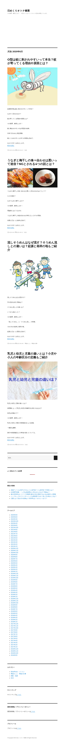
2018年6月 (14, 611)
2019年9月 (14, 580)
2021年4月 (14, 540)
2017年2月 (14, 644)
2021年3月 (14, 542)
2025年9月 (14, 515)
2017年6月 (14, 636)
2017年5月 (14, 638)
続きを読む (10, 145)
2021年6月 (14, 536)
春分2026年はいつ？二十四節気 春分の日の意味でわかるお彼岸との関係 (33, 494)
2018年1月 (14, 621)
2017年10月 (14, 628)
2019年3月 (14, 592)
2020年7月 (14, 559)
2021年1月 (14, 546)
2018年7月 (14, 609)
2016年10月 (14, 653)
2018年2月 (14, 619)
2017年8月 (14, 632)
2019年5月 (14, 588)
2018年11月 (14, 601)
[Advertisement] (38, 34)
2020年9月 (14, 554)
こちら (19, 694)
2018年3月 (14, 617)
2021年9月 (14, 529)
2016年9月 (14, 655)
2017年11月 (14, 626)
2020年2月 (14, 569)
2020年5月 (14, 563)
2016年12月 (14, 649)
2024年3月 (14, 519)
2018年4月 (14, 615)
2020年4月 (14, 565)
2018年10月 (14, 603)
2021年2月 (14, 544)
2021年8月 (14, 531)
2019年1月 (14, 596)
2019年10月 (14, 577)
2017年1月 (14, 647)
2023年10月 (14, 521)
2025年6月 (14, 517)
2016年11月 (14, 651)
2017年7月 (14, 634)
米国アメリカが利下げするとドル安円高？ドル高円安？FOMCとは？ (32, 490)
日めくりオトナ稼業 (18, 10)
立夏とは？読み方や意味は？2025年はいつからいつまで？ (29, 498)
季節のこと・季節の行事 (31, 343)
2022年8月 (14, 525)
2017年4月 (14, 640)
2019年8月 (14, 582)
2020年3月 (14, 567)
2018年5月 (14, 613)
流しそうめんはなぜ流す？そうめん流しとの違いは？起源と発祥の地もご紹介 (32, 246)
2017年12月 (14, 624)
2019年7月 (14, 584)
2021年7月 (14, 534)
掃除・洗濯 (14, 676)
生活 (26, 150)
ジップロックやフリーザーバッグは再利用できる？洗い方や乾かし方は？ (34, 496)
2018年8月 (14, 607)
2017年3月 (14, 642)
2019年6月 (14, 586)
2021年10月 (14, 527)
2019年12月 (14, 573)
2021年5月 (14, 538)
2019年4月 (14, 590)
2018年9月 (14, 605)
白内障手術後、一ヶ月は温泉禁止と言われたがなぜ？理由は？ (30, 492)
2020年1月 (14, 571)
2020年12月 (14, 548)
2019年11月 (14, 575)
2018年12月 (14, 598)
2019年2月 (14, 594)
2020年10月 (14, 552)
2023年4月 (14, 523)
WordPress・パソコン (18, 671)
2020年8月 (14, 557)
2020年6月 (14, 561)
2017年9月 (14, 630)
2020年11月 (14, 550)
